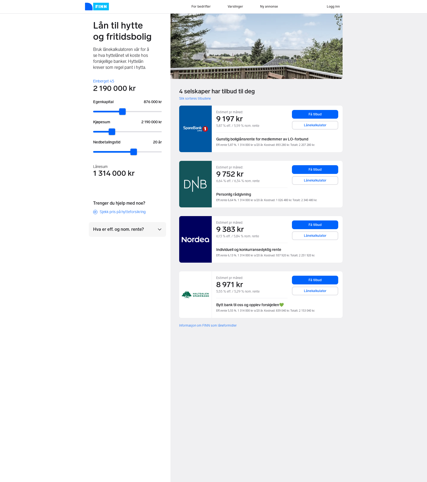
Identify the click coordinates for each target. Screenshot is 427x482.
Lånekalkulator (315, 125)
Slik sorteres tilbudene (195, 98)
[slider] (122, 111)
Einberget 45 (103, 81)
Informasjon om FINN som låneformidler (208, 325)
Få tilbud (315, 114)
